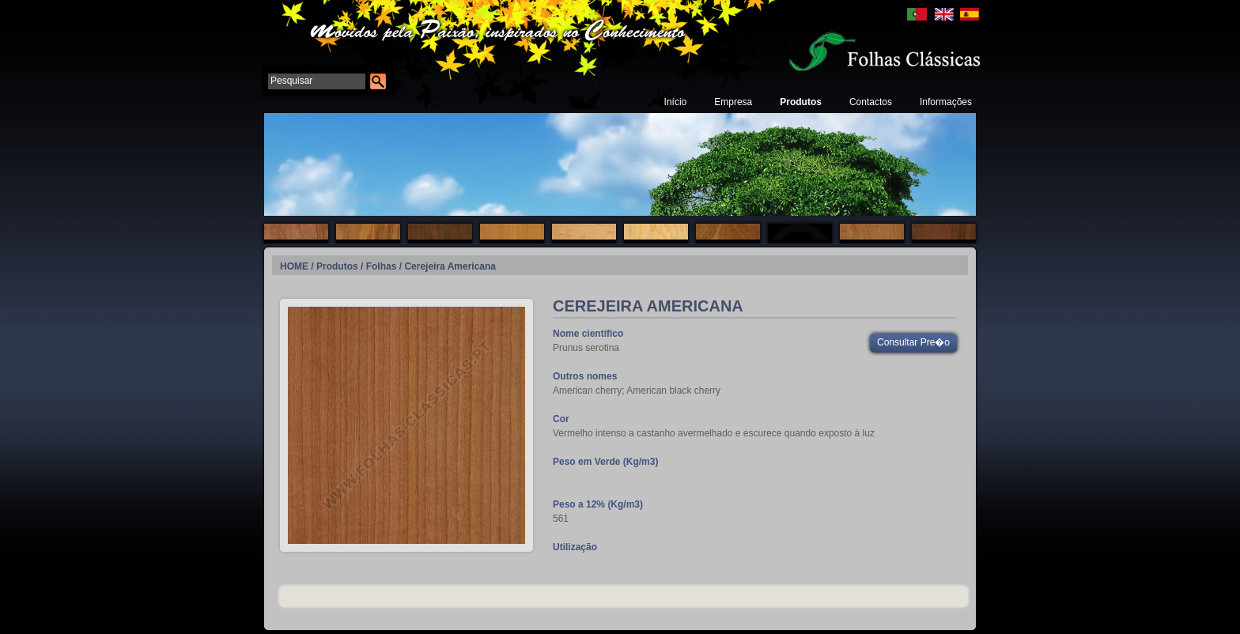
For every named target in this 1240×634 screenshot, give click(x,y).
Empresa (733, 102)
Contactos (870, 102)
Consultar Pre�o (913, 342)
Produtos (801, 102)
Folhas (381, 266)
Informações (946, 102)
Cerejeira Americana (450, 266)
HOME (294, 266)
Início (675, 102)
